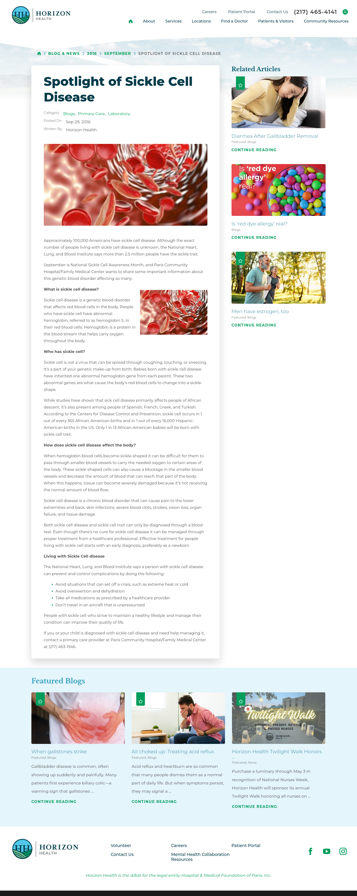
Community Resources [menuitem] (326, 21)
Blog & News (64, 54)
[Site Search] (345, 12)
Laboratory (119, 113)
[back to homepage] (39, 53)
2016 (92, 54)
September (117, 54)
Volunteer (121, 845)
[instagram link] (343, 851)
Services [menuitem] (173, 21)
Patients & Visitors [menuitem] (276, 21)
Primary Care (91, 113)
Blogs (69, 113)
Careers (179, 845)
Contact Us (122, 854)
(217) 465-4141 (315, 12)
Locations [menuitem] (201, 21)
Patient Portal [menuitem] (241, 11)
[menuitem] (131, 21)
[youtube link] (327, 851)
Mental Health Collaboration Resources (200, 857)
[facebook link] (310, 851)
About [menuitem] (149, 21)
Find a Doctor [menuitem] (234, 21)
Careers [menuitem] (209, 11)
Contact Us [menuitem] (277, 11)
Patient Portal (246, 845)
